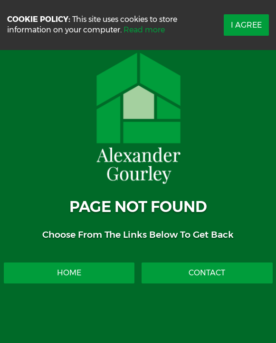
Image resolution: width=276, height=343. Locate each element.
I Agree (246, 25)
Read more (144, 29)
